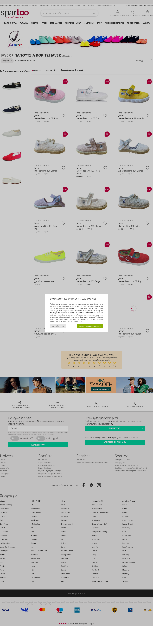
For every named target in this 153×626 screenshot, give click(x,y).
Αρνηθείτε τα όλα (58, 326)
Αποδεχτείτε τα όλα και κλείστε (90, 326)
